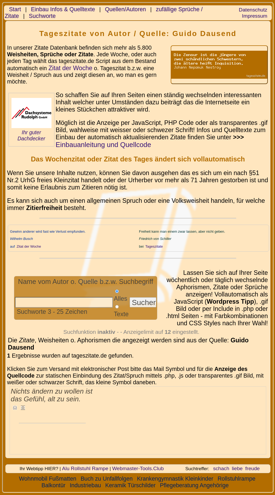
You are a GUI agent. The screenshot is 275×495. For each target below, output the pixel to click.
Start (15, 9)
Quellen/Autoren (125, 9)
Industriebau (85, 485)
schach (221, 468)
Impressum (254, 16)
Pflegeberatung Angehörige (194, 485)
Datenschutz (253, 10)
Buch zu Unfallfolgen (107, 479)
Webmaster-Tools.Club (138, 468)
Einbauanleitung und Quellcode (103, 144)
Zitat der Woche (71, 68)
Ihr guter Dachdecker (31, 135)
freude (252, 468)
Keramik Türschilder (130, 485)
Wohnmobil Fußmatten (47, 479)
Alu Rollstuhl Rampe (85, 468)
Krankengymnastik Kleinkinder (175, 479)
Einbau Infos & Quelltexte (63, 9)
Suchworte (42, 16)
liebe (237, 468)
